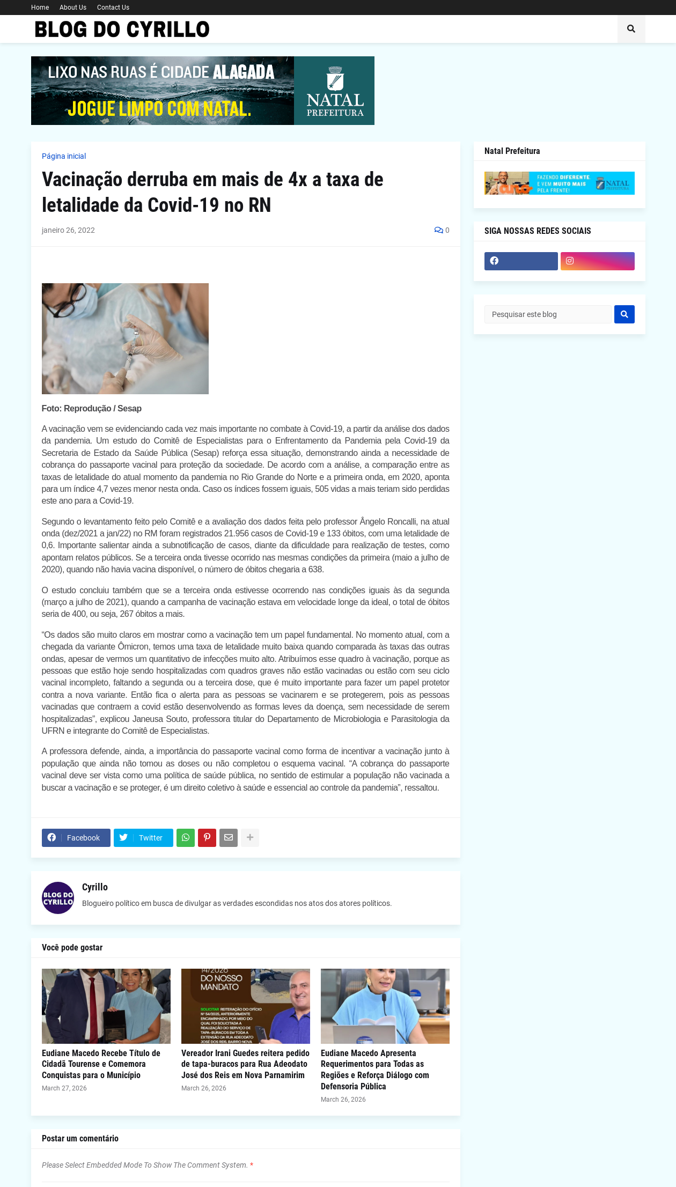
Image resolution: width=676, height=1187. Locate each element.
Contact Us (113, 7)
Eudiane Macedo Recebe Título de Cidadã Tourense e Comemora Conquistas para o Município (101, 1064)
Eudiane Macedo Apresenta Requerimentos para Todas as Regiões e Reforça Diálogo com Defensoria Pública (375, 1070)
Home (40, 7)
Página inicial (64, 156)
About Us (73, 7)
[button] (631, 29)
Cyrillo (95, 887)
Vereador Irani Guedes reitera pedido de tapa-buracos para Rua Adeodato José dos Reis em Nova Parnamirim (245, 1064)
